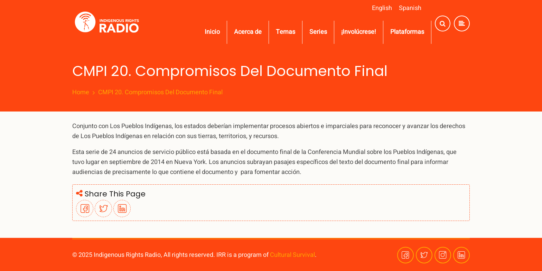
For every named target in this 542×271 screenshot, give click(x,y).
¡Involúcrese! (358, 32)
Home (80, 92)
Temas (285, 32)
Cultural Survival (292, 255)
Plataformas (407, 32)
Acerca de (248, 32)
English (382, 8)
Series (318, 32)
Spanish (410, 8)
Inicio (212, 32)
